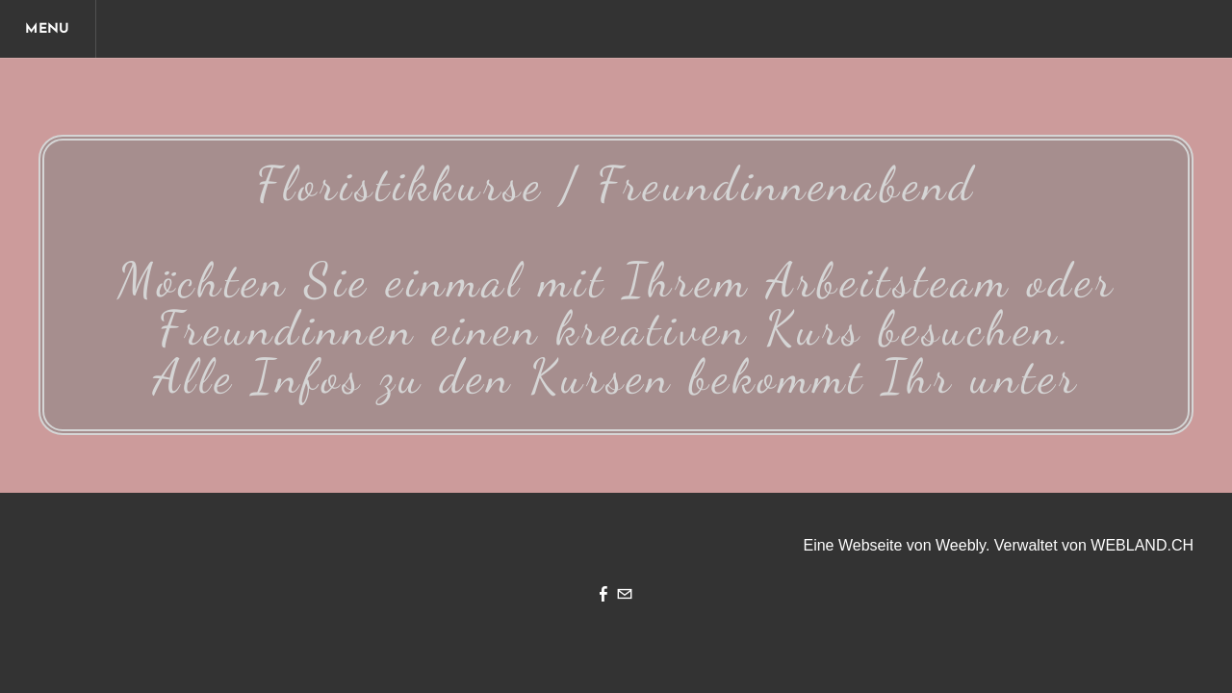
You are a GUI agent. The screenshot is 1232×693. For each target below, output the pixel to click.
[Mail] (624, 595)
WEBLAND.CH (1142, 545)
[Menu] (48, 29)
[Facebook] (603, 595)
